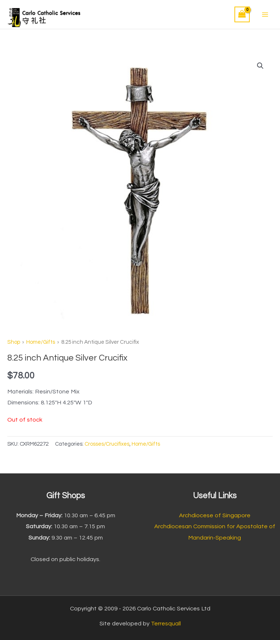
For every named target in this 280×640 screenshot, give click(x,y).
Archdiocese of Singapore (214, 515)
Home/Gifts (40, 342)
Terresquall (166, 623)
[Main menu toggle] (265, 14)
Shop (13, 342)
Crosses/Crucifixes (107, 444)
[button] (260, 65)
